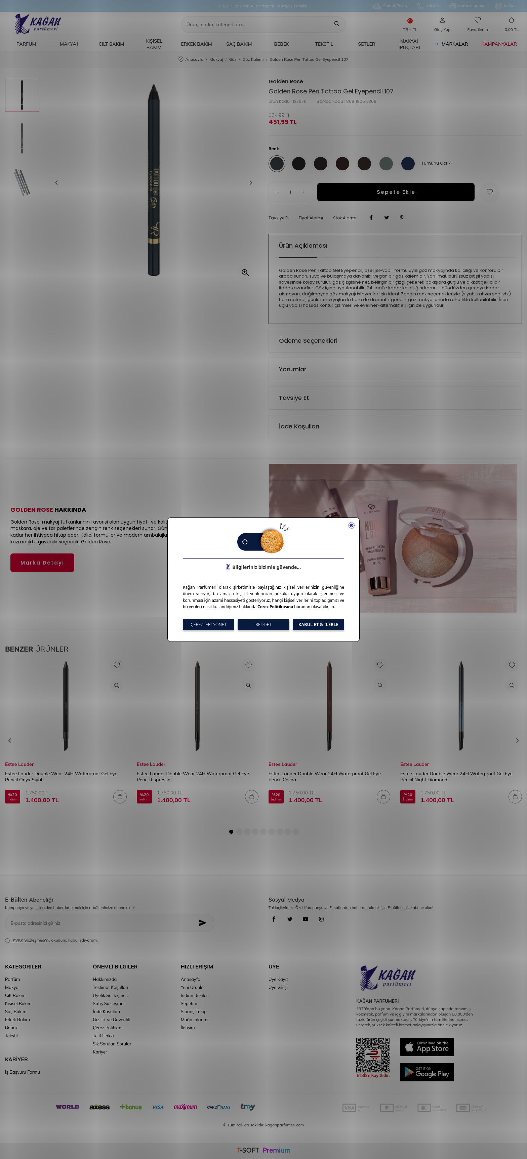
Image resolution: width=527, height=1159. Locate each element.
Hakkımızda (105, 979)
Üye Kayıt (278, 979)
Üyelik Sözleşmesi (111, 995)
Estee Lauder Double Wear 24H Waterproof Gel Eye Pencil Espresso (193, 777)
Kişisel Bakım (154, 44)
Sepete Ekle (396, 192)
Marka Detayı (42, 562)
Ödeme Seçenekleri (308, 340)
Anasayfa (190, 59)
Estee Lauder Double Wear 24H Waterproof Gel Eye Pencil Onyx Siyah (61, 777)
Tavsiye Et (279, 218)
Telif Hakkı (103, 1035)
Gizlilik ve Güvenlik (111, 1019)
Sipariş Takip (390, 6)
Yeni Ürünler (193, 987)
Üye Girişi (278, 987)
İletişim (428, 6)
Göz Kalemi (253, 59)
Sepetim (189, 1003)
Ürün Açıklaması (303, 245)
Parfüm (26, 44)
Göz (233, 59)
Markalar (452, 44)
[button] (59, 183)
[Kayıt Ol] (204, 923)
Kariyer (506, 6)
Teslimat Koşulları (110, 987)
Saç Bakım (239, 44)
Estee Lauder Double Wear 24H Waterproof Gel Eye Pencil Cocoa (325, 777)
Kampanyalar (499, 44)
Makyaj (69, 44)
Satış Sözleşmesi (109, 1003)
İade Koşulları (299, 426)
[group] (153, 182)
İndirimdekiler (194, 995)
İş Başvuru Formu (22, 1072)
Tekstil (324, 44)
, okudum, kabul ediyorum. (51, 940)
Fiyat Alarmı (311, 218)
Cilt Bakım (111, 44)
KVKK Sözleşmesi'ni (31, 940)
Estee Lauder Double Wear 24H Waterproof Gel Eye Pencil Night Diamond (456, 777)
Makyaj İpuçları (409, 44)
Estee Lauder (19, 764)
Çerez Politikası (108, 1027)
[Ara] (336, 24)
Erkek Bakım (196, 44)
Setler (366, 44)
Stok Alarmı (344, 218)
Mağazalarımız (467, 6)
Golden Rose (286, 81)
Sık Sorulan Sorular (112, 1043)
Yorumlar (293, 369)
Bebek (281, 44)
